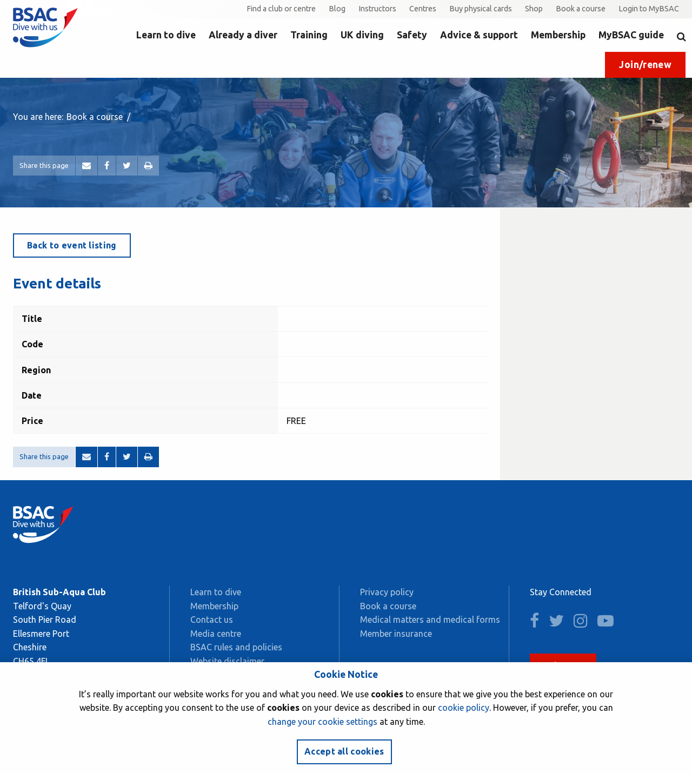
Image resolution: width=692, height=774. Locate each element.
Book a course (581, 8)
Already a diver (243, 35)
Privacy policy (387, 592)
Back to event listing (72, 245)
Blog (337, 8)
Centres (422, 8)
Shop (534, 8)
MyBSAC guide (631, 35)
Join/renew (645, 64)
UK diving (362, 35)
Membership (558, 35)
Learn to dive (166, 35)
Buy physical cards (480, 8)
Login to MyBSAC (648, 8)
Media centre (215, 633)
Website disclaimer (227, 661)
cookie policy (463, 707)
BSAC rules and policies (236, 647)
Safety (412, 35)
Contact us (211, 619)
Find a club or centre (281, 8)
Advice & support (479, 35)
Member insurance (396, 633)
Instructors (377, 8)
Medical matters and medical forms (430, 619)
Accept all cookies (344, 751)
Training (309, 35)
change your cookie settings (322, 721)
